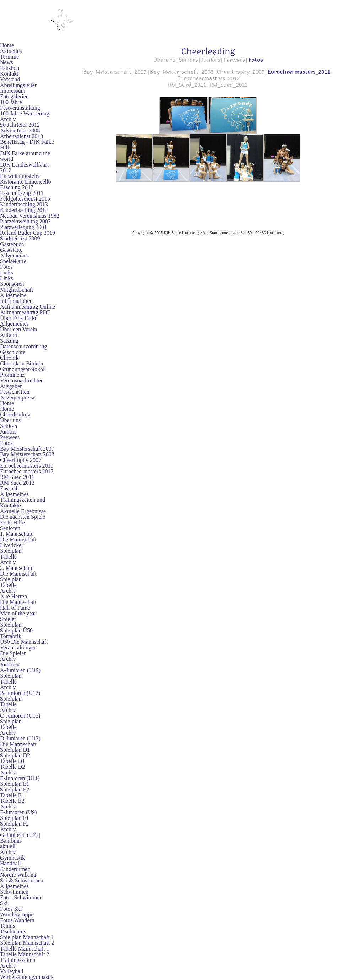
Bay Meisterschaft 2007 (27, 449)
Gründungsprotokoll (23, 369)
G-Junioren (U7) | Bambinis (20, 838)
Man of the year (18, 613)
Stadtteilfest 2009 (20, 238)
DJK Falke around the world (25, 156)
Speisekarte (13, 261)
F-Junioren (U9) (18, 812)
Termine (9, 57)
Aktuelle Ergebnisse (23, 511)
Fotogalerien (14, 96)
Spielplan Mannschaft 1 (27, 937)
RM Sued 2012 (17, 483)
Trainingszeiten (17, 960)
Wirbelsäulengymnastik (27, 977)
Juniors (8, 432)
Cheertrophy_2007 (240, 72)
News (6, 62)
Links (6, 273)
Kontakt (9, 74)
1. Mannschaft (16, 534)
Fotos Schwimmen (21, 897)
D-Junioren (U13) (20, 738)
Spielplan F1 (14, 818)
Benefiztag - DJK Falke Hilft (27, 145)
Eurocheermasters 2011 (26, 466)
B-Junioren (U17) (20, 693)
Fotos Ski (11, 909)
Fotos (6, 267)
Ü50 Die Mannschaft (24, 642)
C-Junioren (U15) (20, 716)
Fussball (9, 488)
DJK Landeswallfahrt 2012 (24, 167)
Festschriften (15, 392)
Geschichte (12, 352)
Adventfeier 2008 (20, 130)
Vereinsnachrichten (22, 380)
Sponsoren (12, 284)
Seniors (8, 426)
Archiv (8, 119)
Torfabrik (10, 636)
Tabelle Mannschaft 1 (24, 949)
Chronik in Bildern (21, 363)
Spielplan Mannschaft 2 (27, 943)
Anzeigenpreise (18, 397)
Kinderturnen (15, 869)
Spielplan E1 (14, 784)
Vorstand (10, 79)
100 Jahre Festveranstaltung (20, 105)
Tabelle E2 (12, 801)
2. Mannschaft (16, 568)
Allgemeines (14, 255)
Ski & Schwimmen (21, 880)
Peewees (10, 437)
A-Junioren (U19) (20, 670)
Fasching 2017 (16, 187)
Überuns (164, 59)
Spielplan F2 (14, 824)
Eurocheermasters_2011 (299, 72)
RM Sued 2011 (17, 477)
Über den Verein (18, 329)
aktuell (8, 846)
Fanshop (9, 68)
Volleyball (11, 971)
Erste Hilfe (12, 522)
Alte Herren (13, 596)
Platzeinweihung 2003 (25, 221)
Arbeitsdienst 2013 (21, 136)
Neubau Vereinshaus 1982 (29, 216)
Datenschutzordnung (23, 346)
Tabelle (8, 557)
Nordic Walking (18, 875)
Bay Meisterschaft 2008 (27, 454)
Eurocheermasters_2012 (208, 78)
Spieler (8, 619)
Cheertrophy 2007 (20, 460)
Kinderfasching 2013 (24, 204)
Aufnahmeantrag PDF (25, 312)
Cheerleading (15, 415)
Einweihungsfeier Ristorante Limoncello (25, 179)
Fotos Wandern (17, 920)
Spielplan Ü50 (16, 630)
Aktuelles (11, 51)
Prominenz (12, 375)
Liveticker (11, 545)
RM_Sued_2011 (187, 84)
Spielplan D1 (15, 750)
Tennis (7, 926)
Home (7, 45)
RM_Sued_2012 (229, 84)
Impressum (12, 91)
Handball (10, 863)
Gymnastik (12, 858)
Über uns (10, 420)
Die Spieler (13, 653)
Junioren (10, 665)
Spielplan (10, 551)
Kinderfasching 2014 (24, 210)
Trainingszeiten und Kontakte (22, 502)
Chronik (9, 358)
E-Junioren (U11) (20, 778)
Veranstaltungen (18, 647)
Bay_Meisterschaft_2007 (114, 72)
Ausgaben (11, 386)
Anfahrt (9, 335)
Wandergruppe (16, 914)
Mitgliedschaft (16, 290)
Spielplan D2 (15, 755)
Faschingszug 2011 (22, 193)
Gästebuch (12, 244)
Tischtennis (13, 932)
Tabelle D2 (12, 767)
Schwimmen (14, 892)
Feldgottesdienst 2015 (25, 199)
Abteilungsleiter (18, 85)
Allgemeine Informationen (16, 298)
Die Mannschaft (18, 540)
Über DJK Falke (18, 318)
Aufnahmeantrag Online (27, 307)
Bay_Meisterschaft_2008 (181, 72)
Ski (3, 903)
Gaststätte (11, 250)
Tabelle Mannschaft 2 (24, 954)
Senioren (10, 528)
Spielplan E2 (14, 789)
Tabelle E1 (12, 795)
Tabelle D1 (12, 761)
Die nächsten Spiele (22, 517)
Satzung (9, 341)
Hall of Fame (15, 608)
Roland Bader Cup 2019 (27, 233)
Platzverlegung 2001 (23, 227)
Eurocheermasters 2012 (27, 471)
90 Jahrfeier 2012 (20, 125)
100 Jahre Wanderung (24, 113)
